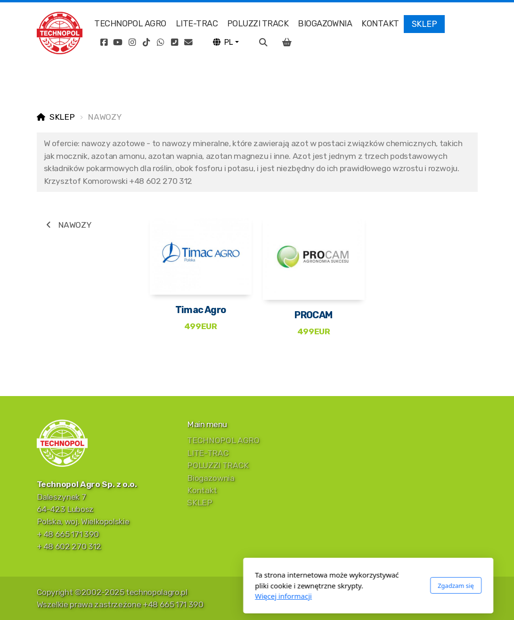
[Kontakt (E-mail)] (188, 42)
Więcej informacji (172, 596)
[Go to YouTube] (118, 42)
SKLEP (61, 117)
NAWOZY (68, 225)
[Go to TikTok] (146, 42)
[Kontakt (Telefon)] (174, 42)
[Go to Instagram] (132, 42)
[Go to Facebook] (104, 42)
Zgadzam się (344, 585)
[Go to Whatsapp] (160, 42)
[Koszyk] (287, 42)
